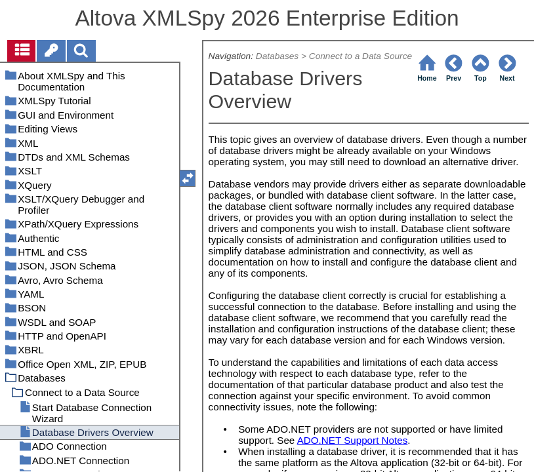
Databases (277, 56)
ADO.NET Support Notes (352, 440)
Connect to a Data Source (360, 56)
